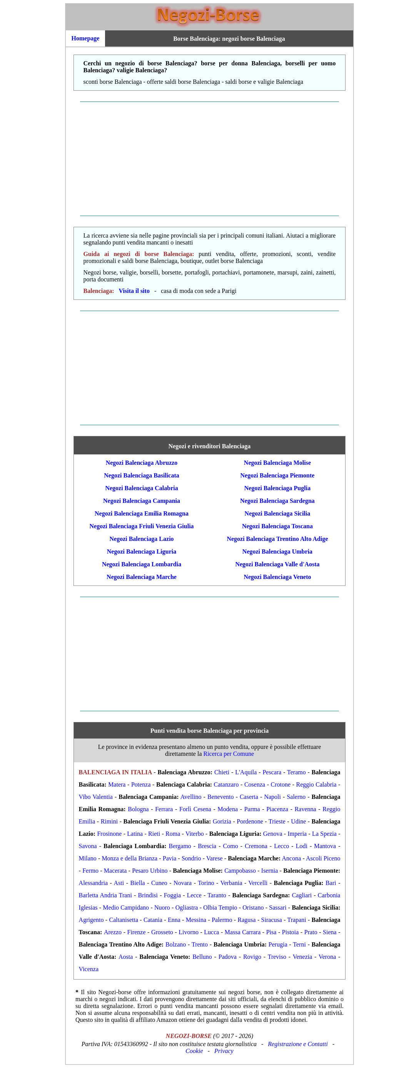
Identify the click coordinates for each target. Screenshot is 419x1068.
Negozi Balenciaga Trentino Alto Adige (277, 539)
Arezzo (113, 932)
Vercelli (258, 883)
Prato (310, 932)
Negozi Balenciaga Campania (141, 500)
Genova (272, 833)
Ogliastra (186, 907)
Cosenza (254, 784)
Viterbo (194, 833)
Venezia (302, 956)
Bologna (138, 809)
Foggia (172, 895)
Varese (214, 858)
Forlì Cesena (195, 809)
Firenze (136, 932)
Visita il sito (134, 291)
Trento (200, 944)
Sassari (277, 907)
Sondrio (191, 858)
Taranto (216, 895)
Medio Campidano (126, 907)
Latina (135, 833)
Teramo (296, 772)
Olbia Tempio (220, 907)
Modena (228, 809)
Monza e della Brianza (129, 858)
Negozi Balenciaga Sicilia (277, 513)
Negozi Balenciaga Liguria (141, 551)
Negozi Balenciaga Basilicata (141, 475)
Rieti (154, 833)
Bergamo (180, 846)
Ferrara (164, 809)
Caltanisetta (123, 920)
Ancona (291, 858)
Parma (252, 809)
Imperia (297, 833)
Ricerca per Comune (229, 753)
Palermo (222, 920)
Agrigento (91, 920)
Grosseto (162, 932)
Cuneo (159, 883)
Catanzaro (226, 784)
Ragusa (246, 920)
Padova (228, 956)
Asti (119, 883)
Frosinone (109, 833)
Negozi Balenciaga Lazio (141, 539)
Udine (298, 821)
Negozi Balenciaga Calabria (141, 488)
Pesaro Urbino (149, 870)
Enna (174, 920)
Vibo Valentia (96, 797)
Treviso (277, 956)
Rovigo (252, 956)
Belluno (202, 956)
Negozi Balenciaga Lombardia (141, 564)
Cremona (256, 846)
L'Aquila (246, 772)
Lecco (281, 846)
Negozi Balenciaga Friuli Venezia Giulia (141, 526)
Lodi (301, 846)
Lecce (194, 895)
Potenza (141, 784)
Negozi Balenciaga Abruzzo (142, 462)
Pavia (170, 858)
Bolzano (175, 944)
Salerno (296, 797)
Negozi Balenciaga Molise (277, 462)
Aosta (126, 956)
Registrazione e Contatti (298, 1044)
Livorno (189, 932)
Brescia (207, 846)
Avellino (191, 797)
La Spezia (324, 833)
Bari (331, 883)
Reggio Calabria (316, 784)
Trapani (296, 920)
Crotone (281, 784)
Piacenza (277, 809)
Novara (183, 883)
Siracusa (271, 920)
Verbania (231, 883)
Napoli (272, 797)
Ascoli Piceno (323, 858)
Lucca (211, 932)
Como (230, 846)
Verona (327, 956)
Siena (330, 932)
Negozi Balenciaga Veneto (277, 577)
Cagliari (302, 895)
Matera (116, 784)
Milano (88, 858)
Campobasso (240, 870)
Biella (137, 883)
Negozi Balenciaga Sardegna (277, 500)
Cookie (194, 1051)
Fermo (90, 870)
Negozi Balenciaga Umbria (277, 551)
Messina (196, 920)
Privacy (224, 1051)
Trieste (277, 821)
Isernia (269, 870)
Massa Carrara (242, 932)
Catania (153, 920)
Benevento (220, 797)
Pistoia (290, 932)
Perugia (278, 944)
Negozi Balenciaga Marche (142, 577)
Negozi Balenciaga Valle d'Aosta (277, 564)
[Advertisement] (209, 159)
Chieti (221, 772)
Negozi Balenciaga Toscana (277, 526)
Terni (299, 944)
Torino (206, 883)
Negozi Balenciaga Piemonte (277, 475)
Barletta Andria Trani (105, 895)
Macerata (115, 870)
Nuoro (162, 907)
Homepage (86, 38)
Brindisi (148, 895)
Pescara (271, 772)
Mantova (325, 846)
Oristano (253, 907)
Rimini (109, 821)
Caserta (249, 797)
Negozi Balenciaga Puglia (277, 488)
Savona (88, 846)
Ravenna (305, 809)
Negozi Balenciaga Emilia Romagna (142, 513)
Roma (172, 833)
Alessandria (93, 883)
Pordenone (250, 821)
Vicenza (88, 969)
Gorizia (222, 821)
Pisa (271, 932)
